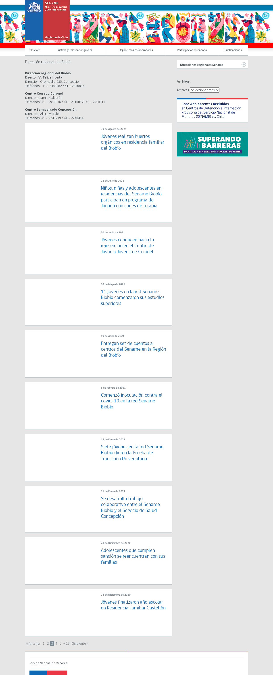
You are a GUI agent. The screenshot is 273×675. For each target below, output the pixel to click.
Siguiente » (80, 644)
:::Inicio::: (34, 50)
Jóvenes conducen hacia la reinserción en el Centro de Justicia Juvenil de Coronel (127, 246)
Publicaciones (233, 50)
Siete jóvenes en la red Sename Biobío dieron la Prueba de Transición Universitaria (132, 453)
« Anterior (33, 644)
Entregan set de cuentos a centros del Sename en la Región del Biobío (133, 349)
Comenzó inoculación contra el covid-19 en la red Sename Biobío (132, 401)
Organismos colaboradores (136, 50)
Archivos (183, 90)
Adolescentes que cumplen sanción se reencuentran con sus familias (133, 556)
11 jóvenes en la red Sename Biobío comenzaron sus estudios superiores (133, 297)
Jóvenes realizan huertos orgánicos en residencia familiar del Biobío (132, 142)
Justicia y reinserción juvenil (75, 50)
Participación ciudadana (192, 50)
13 (68, 644)
